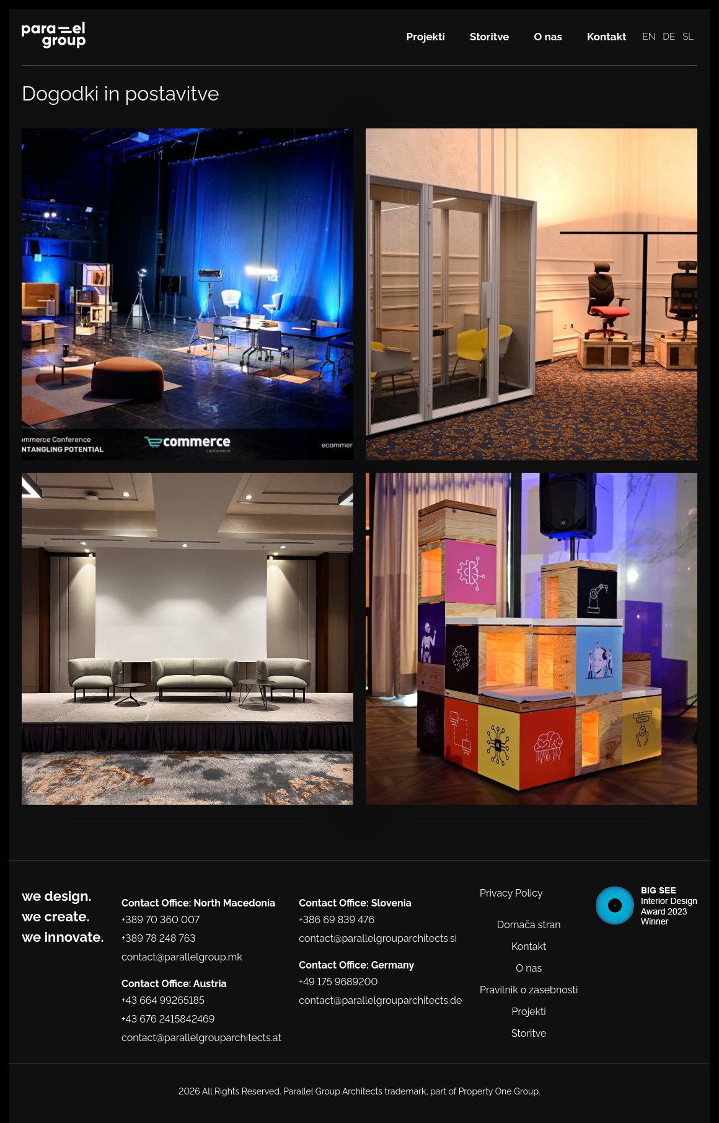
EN (649, 36)
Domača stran (529, 925)
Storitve (489, 36)
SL (688, 36)
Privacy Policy (511, 893)
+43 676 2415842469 (167, 1019)
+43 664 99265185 (163, 1000)
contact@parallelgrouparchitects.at (201, 1038)
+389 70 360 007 (160, 920)
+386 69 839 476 (336, 920)
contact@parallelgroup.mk (181, 957)
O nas (548, 36)
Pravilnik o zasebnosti (529, 990)
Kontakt (607, 36)
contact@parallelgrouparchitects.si (378, 938)
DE (669, 36)
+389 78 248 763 (158, 938)
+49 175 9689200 (338, 982)
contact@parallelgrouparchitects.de (380, 1000)
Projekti (426, 36)
